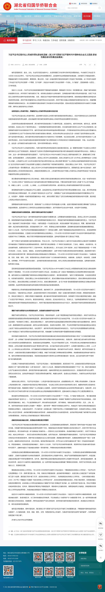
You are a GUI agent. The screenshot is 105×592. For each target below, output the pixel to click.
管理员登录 (84, 3)
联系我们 (94, 3)
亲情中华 (47, 16)
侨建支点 (57, 16)
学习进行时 (27, 40)
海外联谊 (27, 16)
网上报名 (73, 3)
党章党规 (62, 40)
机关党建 (87, 16)
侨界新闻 (17, 16)
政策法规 (77, 16)
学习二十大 (37, 40)
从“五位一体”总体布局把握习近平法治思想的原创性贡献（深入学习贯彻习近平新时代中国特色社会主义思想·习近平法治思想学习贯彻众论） (52, 531)
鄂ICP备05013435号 (37, 586)
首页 (8, 16)
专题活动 (46, 40)
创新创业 (37, 16)
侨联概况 (96, 16)
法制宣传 (71, 40)
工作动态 (54, 40)
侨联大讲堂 (67, 16)
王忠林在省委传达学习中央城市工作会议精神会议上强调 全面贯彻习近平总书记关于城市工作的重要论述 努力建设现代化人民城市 (52, 534)
